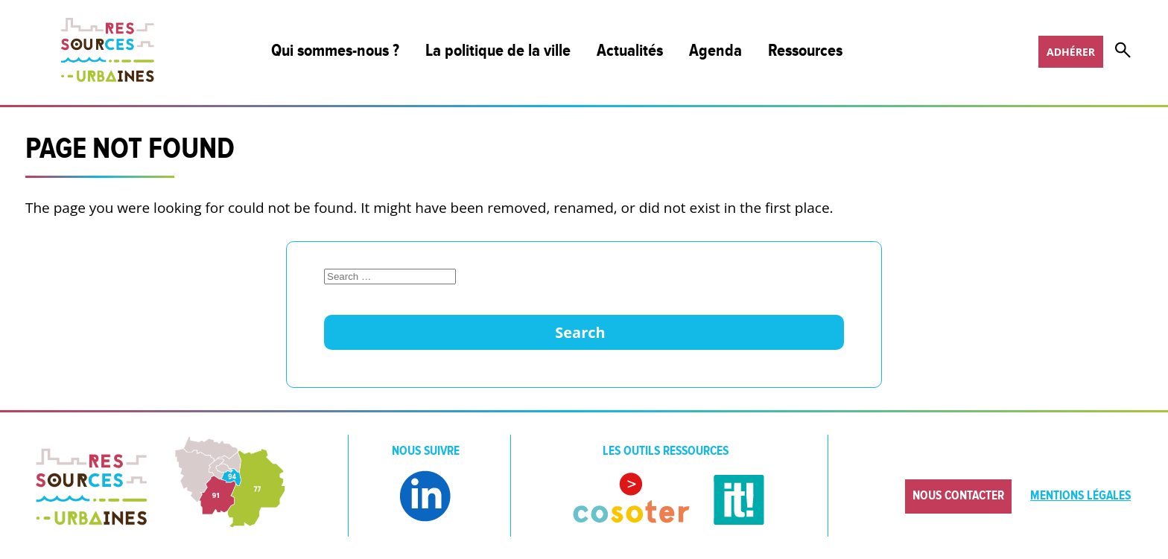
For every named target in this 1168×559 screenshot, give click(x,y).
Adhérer (1071, 52)
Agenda (715, 51)
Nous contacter (958, 495)
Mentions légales (1080, 495)
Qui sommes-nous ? (335, 51)
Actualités (630, 51)
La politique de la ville (498, 51)
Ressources (805, 51)
